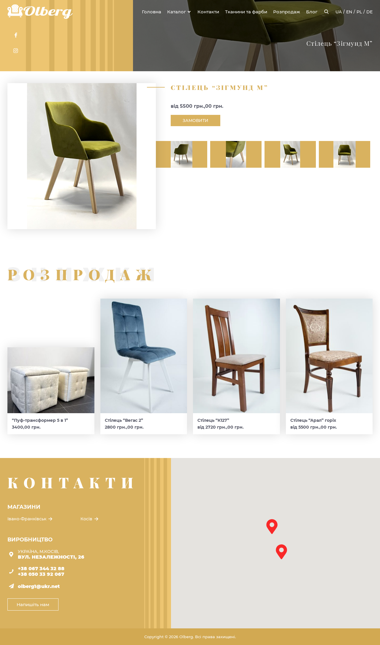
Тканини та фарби (246, 12)
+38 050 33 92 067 (41, 574)
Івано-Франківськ (30, 519)
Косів (89, 519)
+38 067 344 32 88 (41, 568)
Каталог (176, 12)
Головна (151, 12)
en (349, 12)
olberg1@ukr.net (39, 586)
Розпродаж (286, 12)
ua (338, 12)
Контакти (208, 12)
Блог (311, 12)
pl (359, 12)
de (369, 12)
